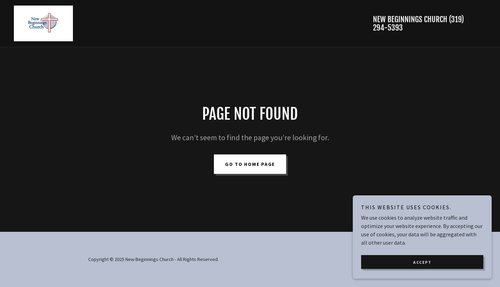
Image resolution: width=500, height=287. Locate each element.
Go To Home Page (250, 164)
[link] (43, 22)
